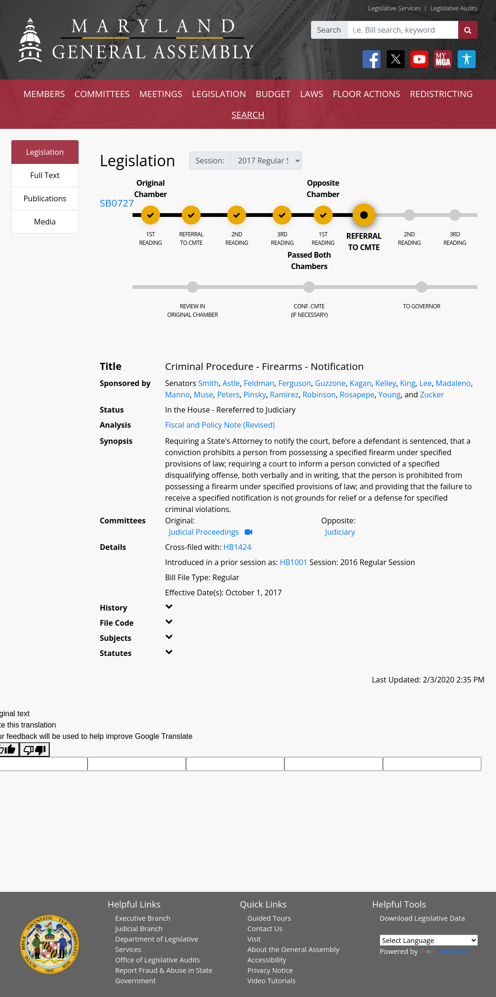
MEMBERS (44, 93)
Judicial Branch (139, 928)
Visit (254, 938)
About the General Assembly (293, 949)
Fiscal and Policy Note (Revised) (220, 425)
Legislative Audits (454, 8)
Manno (177, 394)
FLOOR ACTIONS (366, 93)
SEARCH (247, 114)
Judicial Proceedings (204, 532)
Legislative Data (439, 918)
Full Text (45, 175)
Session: (209, 160)
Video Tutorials (272, 980)
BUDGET (273, 93)
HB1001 (294, 562)
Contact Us (265, 928)
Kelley (385, 383)
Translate (443, 951)
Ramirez (284, 394)
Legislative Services (394, 8)
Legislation (45, 152)
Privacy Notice (270, 970)
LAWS (311, 93)
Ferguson (294, 383)
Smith (208, 383)
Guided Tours (269, 918)
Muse (203, 394)
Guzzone (330, 383)
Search (329, 30)
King (407, 383)
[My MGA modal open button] (441, 59)
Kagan (361, 383)
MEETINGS (160, 93)
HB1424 (237, 547)
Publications (44, 198)
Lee (425, 383)
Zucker (432, 394)
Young (390, 394)
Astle (230, 383)
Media (45, 221)
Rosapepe (357, 394)
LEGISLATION (219, 93)
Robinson (319, 394)
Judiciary (340, 532)
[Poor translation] (34, 749)
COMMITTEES (102, 93)
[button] (174, 609)
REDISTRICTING (441, 93)
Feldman (259, 383)
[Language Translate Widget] (429, 940)
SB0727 (117, 202)
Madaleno (453, 383)
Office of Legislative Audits (157, 959)
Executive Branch (142, 918)
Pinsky (254, 394)
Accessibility (267, 959)
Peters (228, 394)
